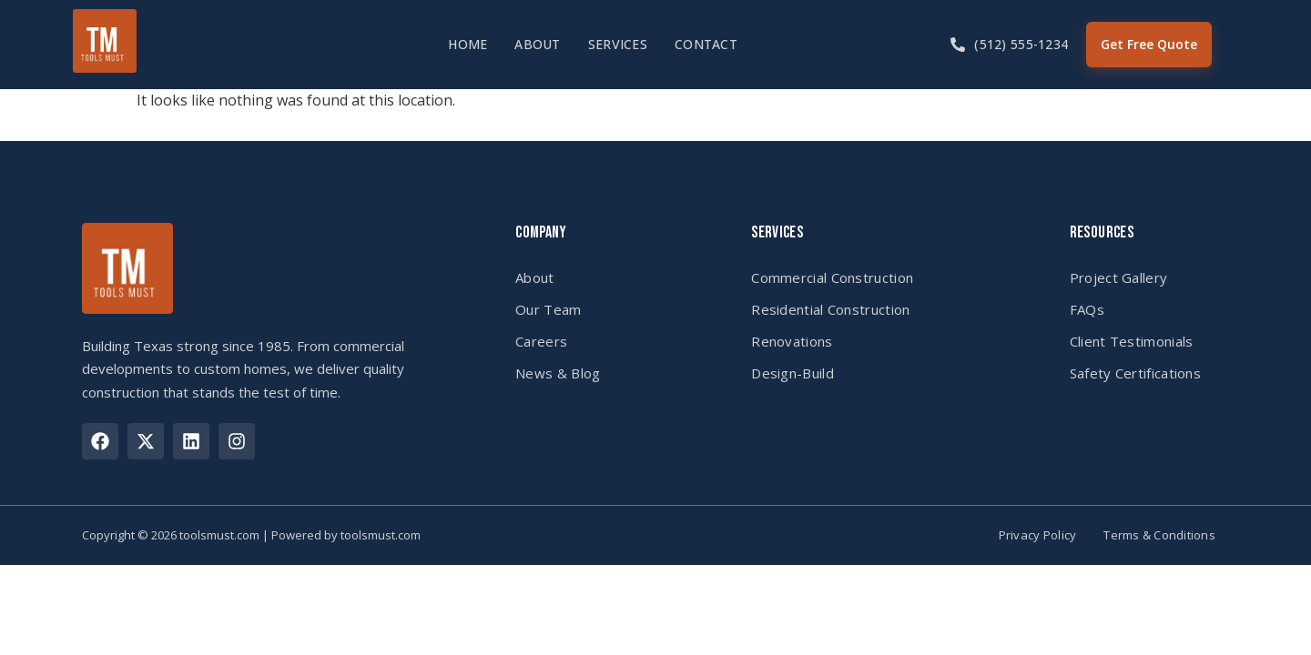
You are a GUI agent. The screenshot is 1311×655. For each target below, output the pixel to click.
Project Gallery (1119, 277)
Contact (706, 44)
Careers (541, 341)
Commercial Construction (832, 277)
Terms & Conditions (1159, 535)
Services (617, 44)
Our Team (548, 309)
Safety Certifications (1135, 373)
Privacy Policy (1038, 535)
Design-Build (792, 373)
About (537, 44)
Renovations (791, 341)
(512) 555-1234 (1021, 44)
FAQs (1087, 309)
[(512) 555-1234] (957, 44)
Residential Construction (830, 309)
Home (467, 44)
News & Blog (557, 373)
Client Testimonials (1132, 341)
